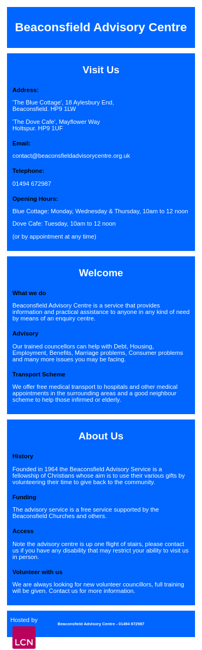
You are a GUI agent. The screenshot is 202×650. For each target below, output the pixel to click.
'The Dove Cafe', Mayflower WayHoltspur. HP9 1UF (56, 124)
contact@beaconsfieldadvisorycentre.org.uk (71, 155)
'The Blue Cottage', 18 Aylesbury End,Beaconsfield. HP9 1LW (63, 105)
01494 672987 (31, 183)
